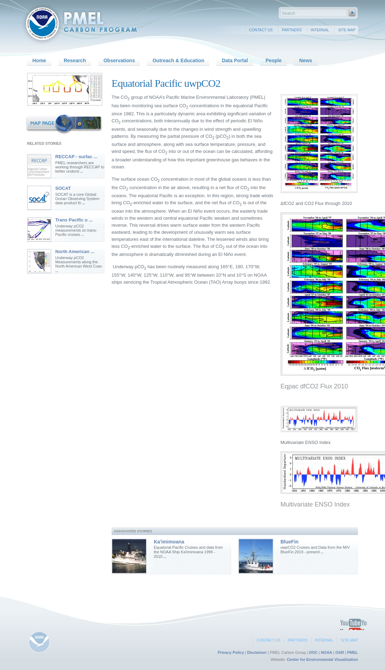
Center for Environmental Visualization (322, 659)
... (81, 171)
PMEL (352, 652)
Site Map (346, 30)
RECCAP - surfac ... (76, 156)
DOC (313, 652)
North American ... (74, 251)
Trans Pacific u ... (74, 220)
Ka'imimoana (169, 542)
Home (39, 60)
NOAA (326, 652)
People (273, 60)
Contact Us (261, 30)
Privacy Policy (231, 652)
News (305, 60)
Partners (292, 30)
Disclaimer (257, 652)
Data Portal (235, 60)
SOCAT (63, 188)
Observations (119, 60)
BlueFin (289, 542)
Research (75, 60)
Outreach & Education (178, 60)
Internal (320, 30)
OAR (339, 652)
